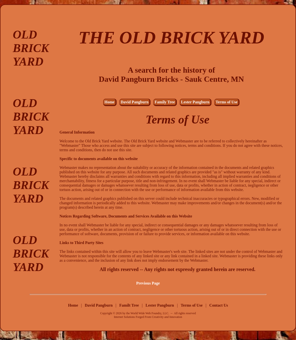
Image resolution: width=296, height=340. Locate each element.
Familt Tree (129, 305)
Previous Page (148, 283)
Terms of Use (226, 102)
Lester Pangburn (195, 102)
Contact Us (218, 305)
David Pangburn (134, 102)
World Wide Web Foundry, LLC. (150, 313)
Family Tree (165, 102)
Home (109, 102)
